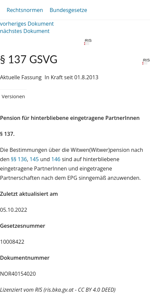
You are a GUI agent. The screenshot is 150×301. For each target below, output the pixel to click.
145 (34, 159)
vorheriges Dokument (27, 23)
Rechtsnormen (25, 10)
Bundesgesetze (68, 10)
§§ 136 (19, 159)
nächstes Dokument (25, 31)
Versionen (13, 96)
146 (55, 159)
